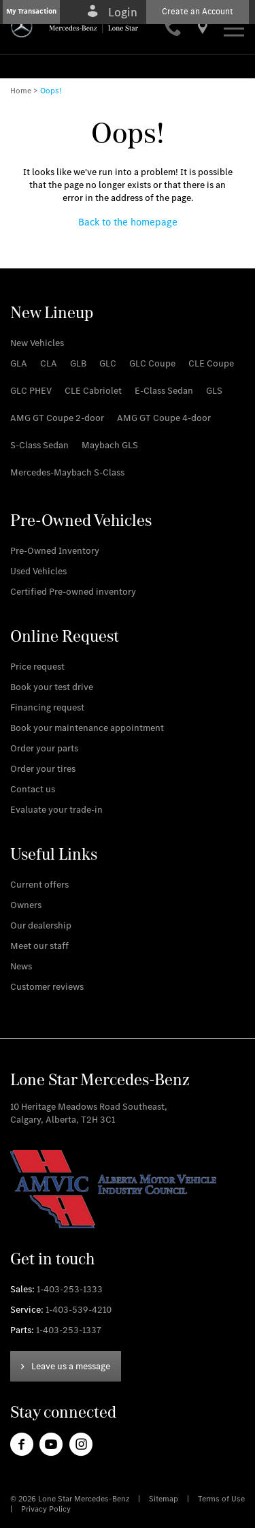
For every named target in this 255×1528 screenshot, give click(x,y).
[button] (31, 12)
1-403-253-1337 (68, 1330)
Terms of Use (221, 1498)
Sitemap (164, 1498)
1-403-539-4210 (79, 1309)
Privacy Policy (46, 1508)
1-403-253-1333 (70, 1289)
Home (20, 90)
